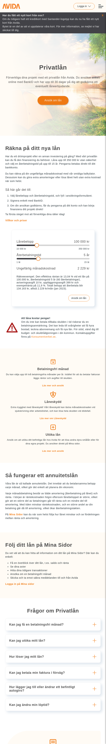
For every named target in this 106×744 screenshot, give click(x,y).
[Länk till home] (11, 6)
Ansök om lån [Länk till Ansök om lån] (53, 100)
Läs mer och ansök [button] (53, 385)
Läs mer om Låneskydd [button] (53, 418)
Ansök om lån (78, 298)
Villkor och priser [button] (16, 220)
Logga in (84, 6)
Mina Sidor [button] (16, 514)
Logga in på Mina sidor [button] (19, 584)
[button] (53, 624)
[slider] (53, 245)
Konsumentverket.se (43, 336)
